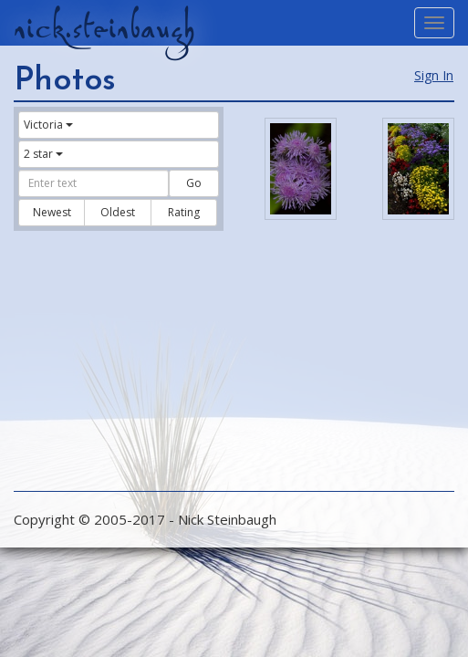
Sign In (433, 75)
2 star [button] (43, 154)
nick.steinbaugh (104, 28)
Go (194, 183)
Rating (184, 212)
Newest (52, 212)
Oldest (117, 212)
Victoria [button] (48, 124)
